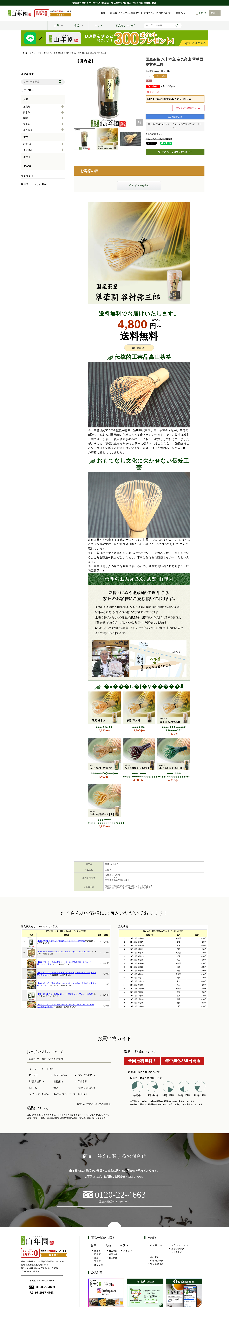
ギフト (99, 25)
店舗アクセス (177, 1249)
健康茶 (97, 1251)
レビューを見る (161, 76)
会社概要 (154, 1257)
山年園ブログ (156, 1260)
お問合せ (180, 13)
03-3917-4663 (32, 1268)
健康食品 (113, 1254)
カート (215, 13)
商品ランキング (125, 25)
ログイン (201, 13)
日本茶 (97, 1254)
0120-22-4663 (42, 1287)
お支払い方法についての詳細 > (94, 1104)
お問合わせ (176, 1252)
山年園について (157, 1245)
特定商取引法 (156, 1264)
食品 (77, 25)
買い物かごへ (139, 348)
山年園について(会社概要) (124, 13)
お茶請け (113, 1251)
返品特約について (154, 134)
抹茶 (96, 1258)
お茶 (56, 25)
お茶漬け (113, 1258)
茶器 (40, 53)
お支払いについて (180, 1245)
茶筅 (46, 53)
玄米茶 (97, 1261)
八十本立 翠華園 (57, 53)
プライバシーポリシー (31, 1271)
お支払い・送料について (157, 13)
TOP (103, 13)
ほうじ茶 (98, 1264)
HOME (24, 53)
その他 (32, 53)
